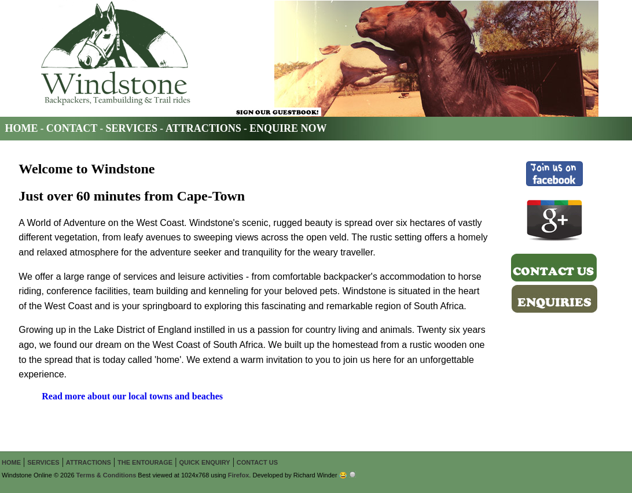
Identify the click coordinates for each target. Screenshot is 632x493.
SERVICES (131, 128)
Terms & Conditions (106, 475)
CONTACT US (257, 462)
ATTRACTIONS (203, 128)
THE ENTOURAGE (144, 462)
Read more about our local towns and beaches (132, 396)
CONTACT (72, 128)
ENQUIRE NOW (288, 128)
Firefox (238, 475)
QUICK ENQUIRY (204, 462)
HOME (21, 128)
